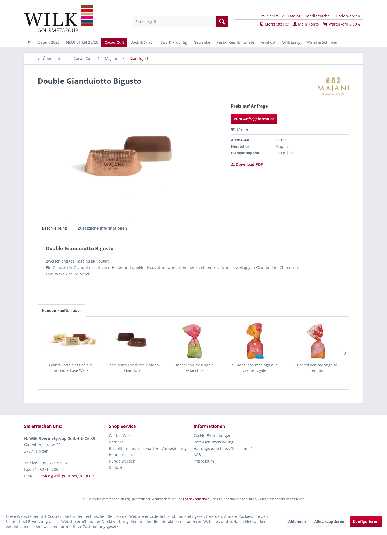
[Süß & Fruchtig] (174, 42)
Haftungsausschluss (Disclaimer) (223, 448)
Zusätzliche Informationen (102, 228)
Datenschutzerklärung (214, 442)
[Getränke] (202, 42)
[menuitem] (180, 21)
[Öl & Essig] (291, 42)
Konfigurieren (365, 521)
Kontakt (116, 467)
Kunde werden (347, 16)
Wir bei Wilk (273, 16)
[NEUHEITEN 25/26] (82, 42)
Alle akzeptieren (329, 521)
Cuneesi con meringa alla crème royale (255, 367)
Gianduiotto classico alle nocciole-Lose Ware (71, 367)
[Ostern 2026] (48, 42)
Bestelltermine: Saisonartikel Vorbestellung (148, 448)
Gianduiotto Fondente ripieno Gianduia (132, 367)
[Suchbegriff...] (180, 21)
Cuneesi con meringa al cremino (316, 367)
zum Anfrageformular (254, 118)
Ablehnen (297, 521)
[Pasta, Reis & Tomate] (235, 42)
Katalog (294, 16)
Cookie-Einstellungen (212, 435)
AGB (197, 454)
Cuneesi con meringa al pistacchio (193, 367)
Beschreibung (54, 228)
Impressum (204, 461)
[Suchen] (222, 21)
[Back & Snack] (142, 42)
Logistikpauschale (196, 499)
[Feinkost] (268, 42)
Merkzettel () (274, 24)
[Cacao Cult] (114, 42)
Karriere (116, 442)
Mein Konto (306, 24)
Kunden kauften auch (62, 310)
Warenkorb (341, 24)
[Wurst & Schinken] (322, 42)
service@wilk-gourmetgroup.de (66, 475)
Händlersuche (317, 16)
